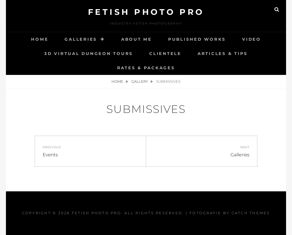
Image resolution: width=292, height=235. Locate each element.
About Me (136, 39)
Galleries (80, 39)
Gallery (140, 81)
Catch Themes (251, 213)
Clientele (165, 53)
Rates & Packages (146, 67)
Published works (197, 39)
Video (251, 39)
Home (39, 39)
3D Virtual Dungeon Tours (88, 53)
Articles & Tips (223, 53)
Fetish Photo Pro (146, 12)
